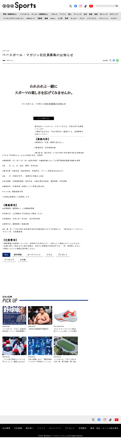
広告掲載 (18, 429)
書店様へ (30, 429)
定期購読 (83, 429)
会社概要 (6, 429)
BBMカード (31, 18)
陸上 (69, 14)
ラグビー (114, 18)
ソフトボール (24, 14)
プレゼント (63, 255)
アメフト (63, 14)
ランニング (78, 14)
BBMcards (11, 61)
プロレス (54, 14)
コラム (49, 255)
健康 (46, 18)
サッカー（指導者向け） (40, 14)
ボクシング (104, 14)
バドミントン (103, 18)
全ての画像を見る (44, 119)
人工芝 (60, 18)
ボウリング (114, 14)
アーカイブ (9, 261)
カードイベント (34, 255)
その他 (23, 261)
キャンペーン (55, 429)
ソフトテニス (91, 18)
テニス (82, 18)
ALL (6, 255)
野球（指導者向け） (10, 14)
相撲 (90, 14)
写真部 (40, 18)
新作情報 (18, 255)
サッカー (74, 18)
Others (52, 18)
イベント (42, 429)
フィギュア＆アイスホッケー (13, 18)
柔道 (96, 14)
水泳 (85, 14)
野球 (66, 18)
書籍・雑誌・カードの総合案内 (104, 429)
